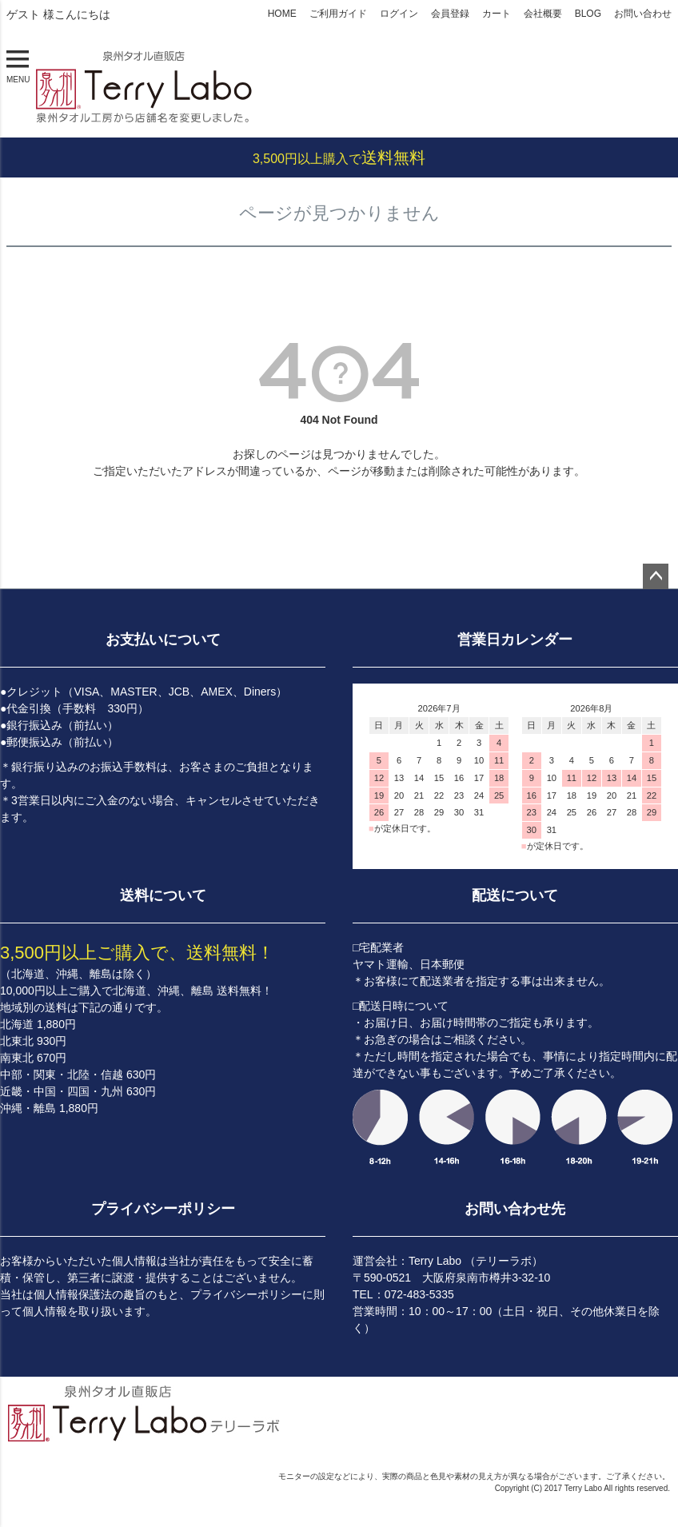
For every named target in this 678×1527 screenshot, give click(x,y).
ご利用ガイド (338, 13)
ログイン (399, 13)
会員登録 (450, 13)
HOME (282, 13)
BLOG (588, 13)
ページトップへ (655, 576)
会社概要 (543, 13)
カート (496, 13)
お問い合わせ (643, 13)
